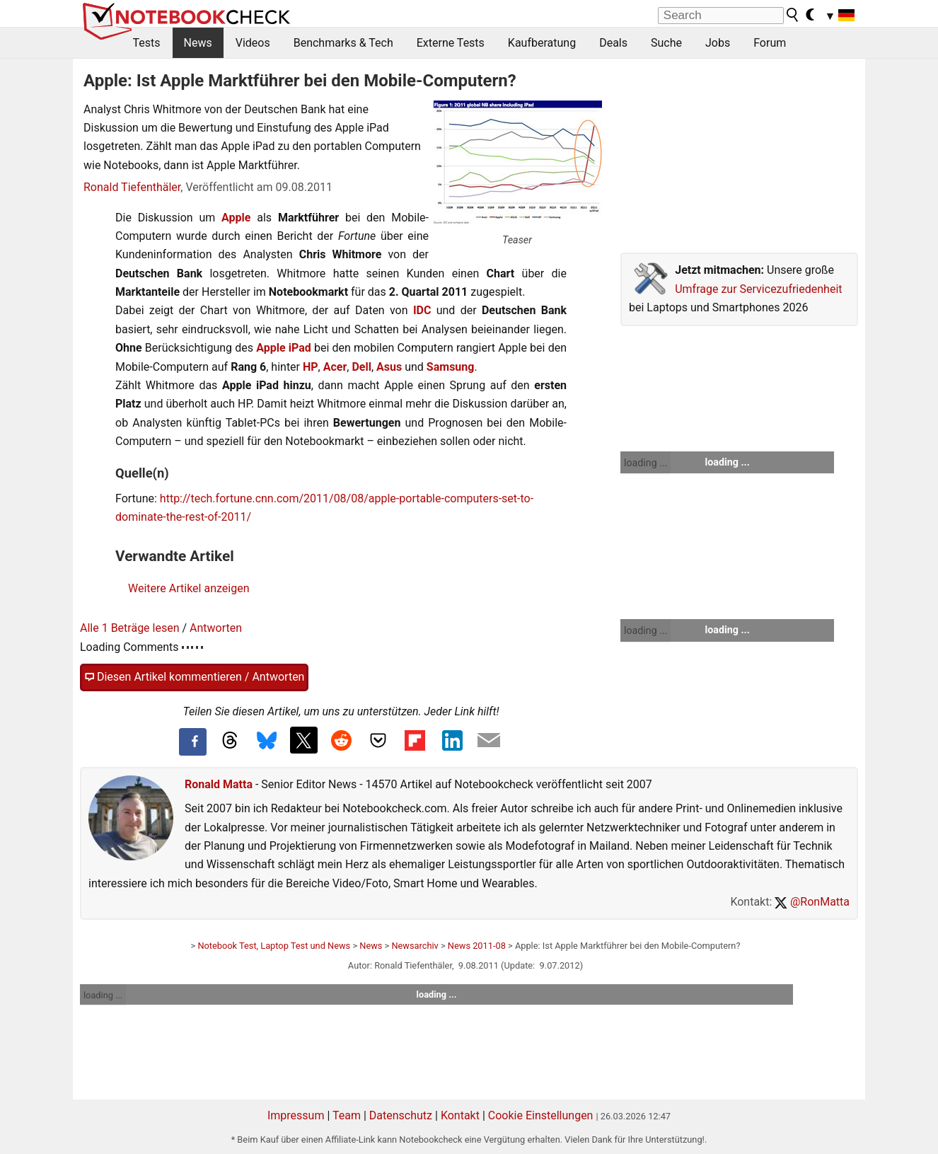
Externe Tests (451, 43)
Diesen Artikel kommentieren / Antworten (194, 677)
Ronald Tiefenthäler (131, 187)
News (198, 43)
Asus (389, 367)
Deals (613, 43)
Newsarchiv (414, 945)
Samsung (451, 367)
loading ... (645, 462)
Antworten (216, 628)
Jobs (717, 43)
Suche (666, 43)
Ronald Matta (219, 784)
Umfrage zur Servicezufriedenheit (758, 289)
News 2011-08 (477, 945)
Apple (235, 217)
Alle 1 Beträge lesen (130, 628)
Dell (361, 367)
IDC (422, 310)
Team (346, 1115)
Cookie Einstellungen (541, 1115)
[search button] (793, 15)
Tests (147, 43)
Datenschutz (400, 1115)
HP (310, 367)
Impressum (296, 1115)
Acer (335, 367)
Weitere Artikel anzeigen (188, 588)
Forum (769, 43)
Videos (253, 43)
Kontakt (460, 1115)
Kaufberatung (542, 43)
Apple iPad (283, 347)
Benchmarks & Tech (343, 43)
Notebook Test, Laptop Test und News (273, 945)
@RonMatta (812, 901)
